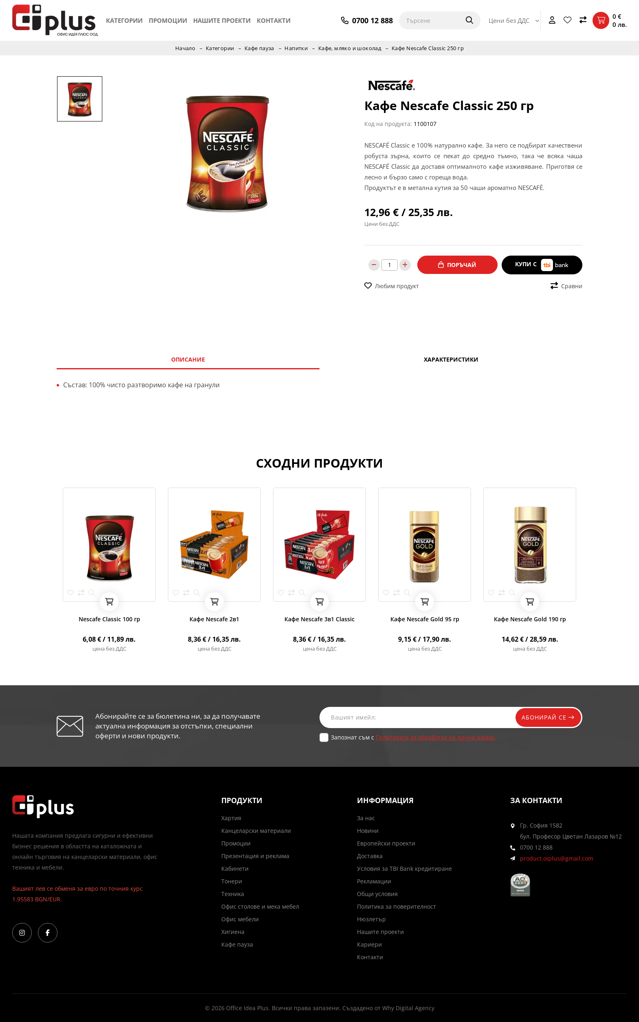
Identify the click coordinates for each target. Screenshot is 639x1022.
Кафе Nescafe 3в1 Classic (319, 619)
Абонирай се (546, 717)
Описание (188, 359)
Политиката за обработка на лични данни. (436, 737)
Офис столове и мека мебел (260, 906)
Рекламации (374, 881)
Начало (184, 48)
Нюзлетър (371, 919)
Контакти (274, 20)
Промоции (168, 20)
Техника (232, 894)
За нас (366, 818)
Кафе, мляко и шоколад (350, 48)
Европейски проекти (386, 843)
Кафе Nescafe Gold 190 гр (530, 619)
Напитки (296, 48)
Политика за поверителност (396, 906)
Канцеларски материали (256, 830)
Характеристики (451, 359)
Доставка (370, 856)
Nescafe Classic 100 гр (109, 619)
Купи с (542, 264)
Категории (124, 20)
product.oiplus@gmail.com (556, 858)
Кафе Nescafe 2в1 (214, 619)
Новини (368, 830)
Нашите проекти (222, 20)
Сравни (566, 285)
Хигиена (233, 932)
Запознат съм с (413, 737)
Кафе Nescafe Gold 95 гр (424, 619)
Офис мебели (240, 919)
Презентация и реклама (255, 856)
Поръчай (457, 265)
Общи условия (377, 894)
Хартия (231, 818)
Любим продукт (391, 285)
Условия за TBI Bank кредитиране (404, 868)
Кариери (369, 944)
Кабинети (235, 868)
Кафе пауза (259, 48)
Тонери (231, 881)
